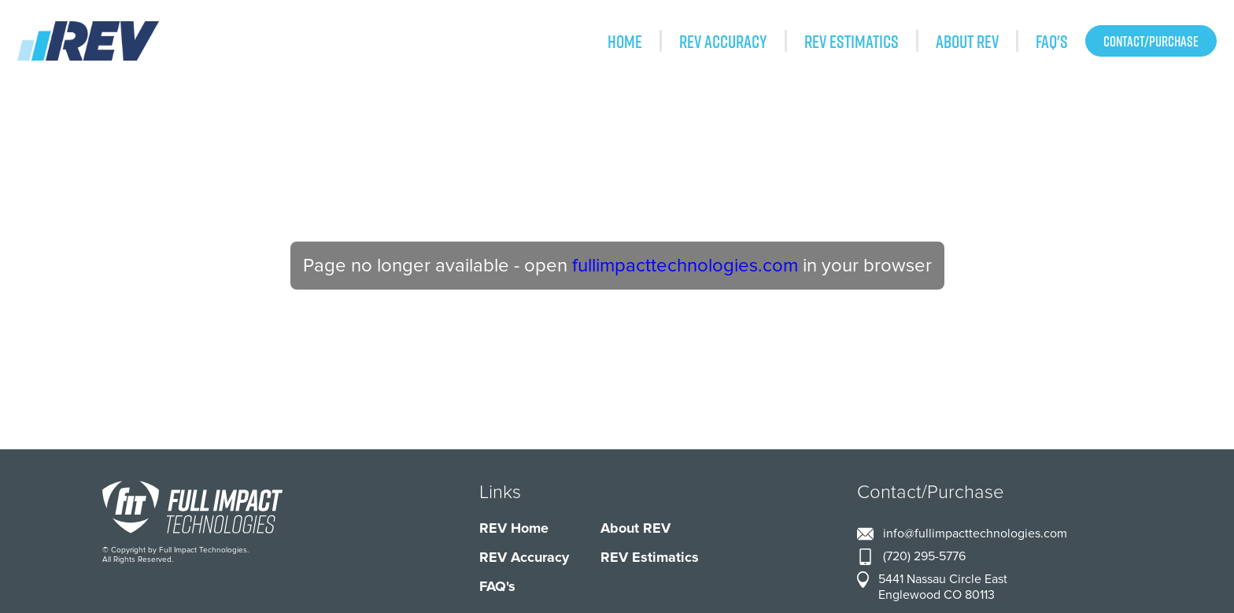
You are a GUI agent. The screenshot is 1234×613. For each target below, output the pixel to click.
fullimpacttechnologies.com (685, 265)
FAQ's (1052, 41)
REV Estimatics (851, 41)
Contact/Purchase (1151, 41)
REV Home (514, 528)
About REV (967, 41)
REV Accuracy (723, 41)
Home (625, 41)
